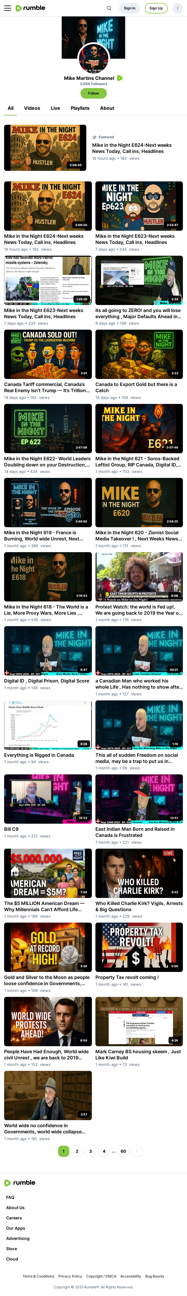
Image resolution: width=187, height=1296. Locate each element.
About (107, 108)
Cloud (12, 1258)
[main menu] (7, 8)
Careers (14, 1217)
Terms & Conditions (38, 1276)
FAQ (10, 1197)
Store (11, 1248)
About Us (15, 1207)
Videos (32, 108)
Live (55, 108)
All (11, 108)
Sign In (129, 8)
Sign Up (156, 8)
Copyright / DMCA (101, 1276)
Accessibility (130, 1276)
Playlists (80, 108)
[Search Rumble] (109, 8)
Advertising (18, 1238)
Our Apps (15, 1228)
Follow (93, 93)
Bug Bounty (154, 1276)
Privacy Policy (70, 1276)
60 (123, 1151)
